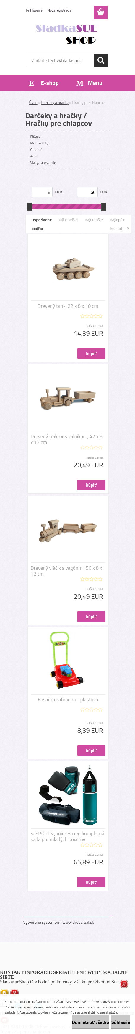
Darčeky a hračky (55, 103)
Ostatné (36, 149)
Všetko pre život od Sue (96, 981)
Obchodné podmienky (51, 981)
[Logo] (67, 34)
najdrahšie (94, 219)
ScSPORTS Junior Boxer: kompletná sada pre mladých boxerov (68, 836)
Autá (34, 156)
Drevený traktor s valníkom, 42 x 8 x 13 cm (67, 439)
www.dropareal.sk (78, 922)
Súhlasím (120, 1022)
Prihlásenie (34, 10)
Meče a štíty (39, 143)
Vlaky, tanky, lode (43, 162)
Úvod (33, 103)
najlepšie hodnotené (119, 224)
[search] (101, 60)
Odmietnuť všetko (90, 1022)
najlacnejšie (68, 219)
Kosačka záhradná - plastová (68, 700)
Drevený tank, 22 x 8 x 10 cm (68, 306)
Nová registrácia (59, 10)
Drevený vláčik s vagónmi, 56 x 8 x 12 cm (66, 571)
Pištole (35, 136)
